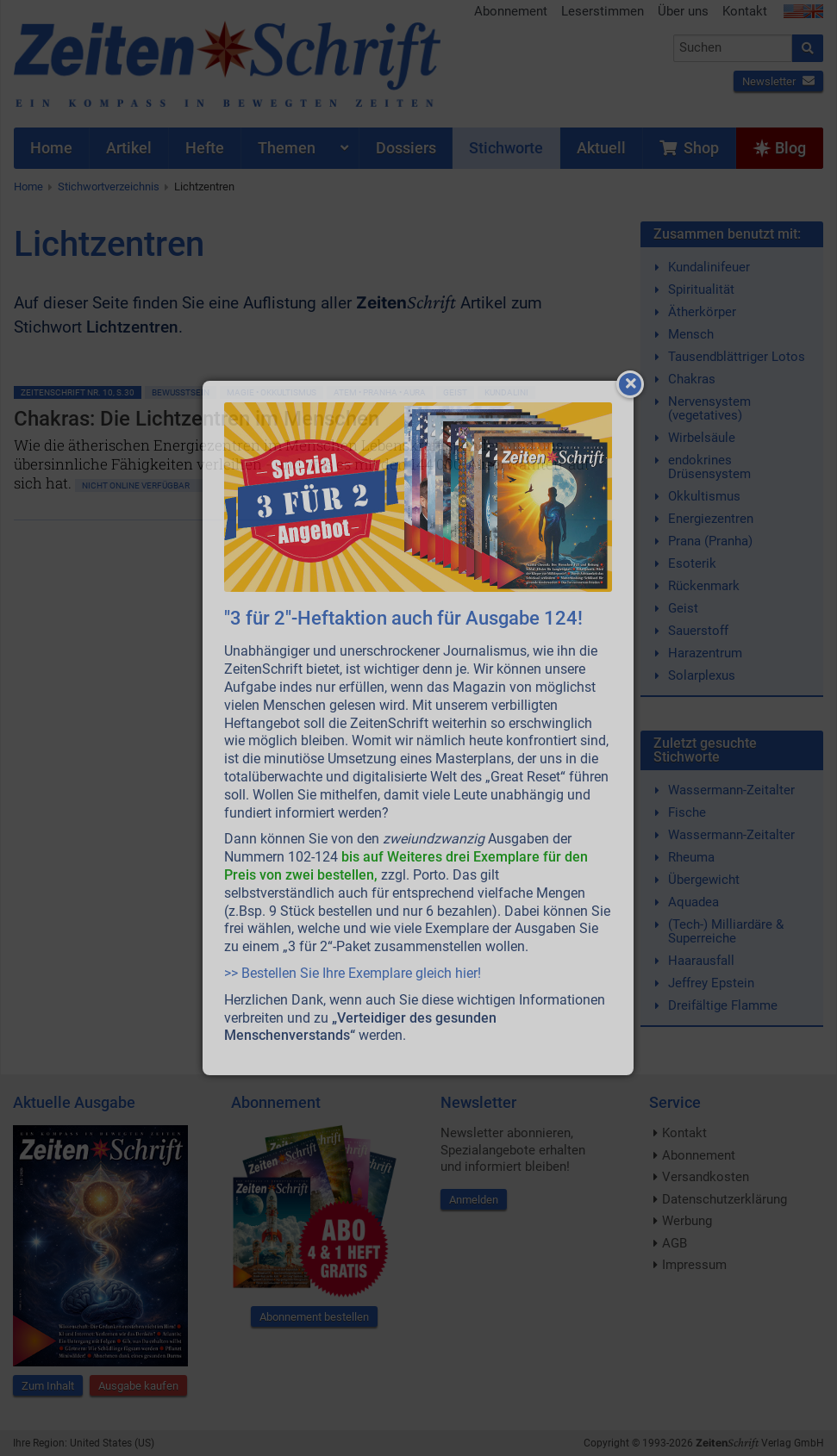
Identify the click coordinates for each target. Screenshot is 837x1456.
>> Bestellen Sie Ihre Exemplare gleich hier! (352, 973)
